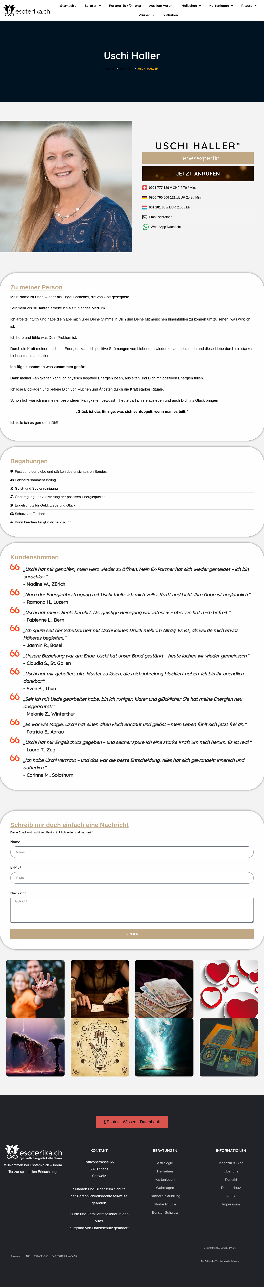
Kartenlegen (221, 5)
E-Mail (15, 867)
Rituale (249, 5)
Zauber (146, 15)
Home (110, 68)
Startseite (68, 6)
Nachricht (18, 893)
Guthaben (170, 15)
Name (15, 841)
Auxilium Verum (161, 6)
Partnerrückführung (125, 6)
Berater (93, 5)
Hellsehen (191, 5)
